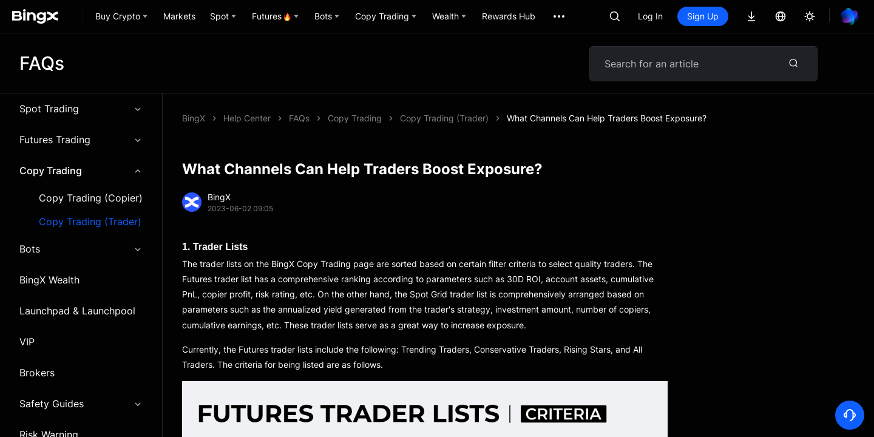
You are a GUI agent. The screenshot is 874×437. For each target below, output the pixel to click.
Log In (650, 16)
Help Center (247, 118)
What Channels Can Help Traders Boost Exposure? (606, 118)
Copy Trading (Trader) (90, 222)
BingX (193, 118)
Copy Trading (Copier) (91, 198)
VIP (27, 342)
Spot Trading (81, 109)
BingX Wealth (49, 280)
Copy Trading (81, 170)
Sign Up (703, 16)
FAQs (299, 118)
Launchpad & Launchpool (77, 311)
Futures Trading (81, 140)
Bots (81, 249)
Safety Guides (81, 404)
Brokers (37, 373)
